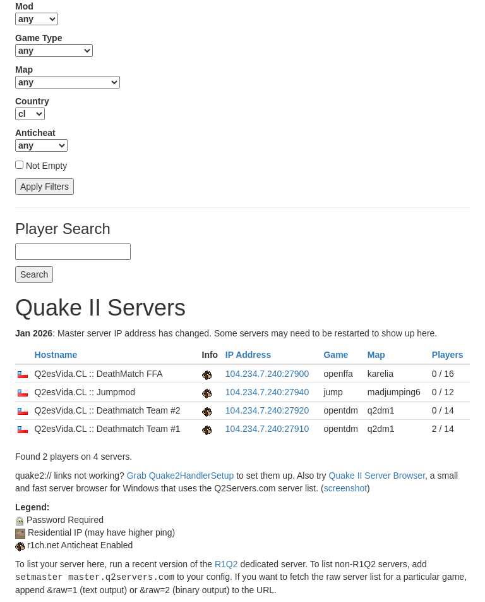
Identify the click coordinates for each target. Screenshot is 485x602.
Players (448, 355)
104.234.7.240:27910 (267, 429)
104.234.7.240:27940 (267, 392)
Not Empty (46, 166)
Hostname (56, 355)
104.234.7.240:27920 (267, 410)
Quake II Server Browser (377, 475)
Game (335, 355)
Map (376, 355)
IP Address (248, 355)
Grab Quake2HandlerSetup (180, 475)
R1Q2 (226, 564)
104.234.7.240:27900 (267, 374)
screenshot (345, 488)
